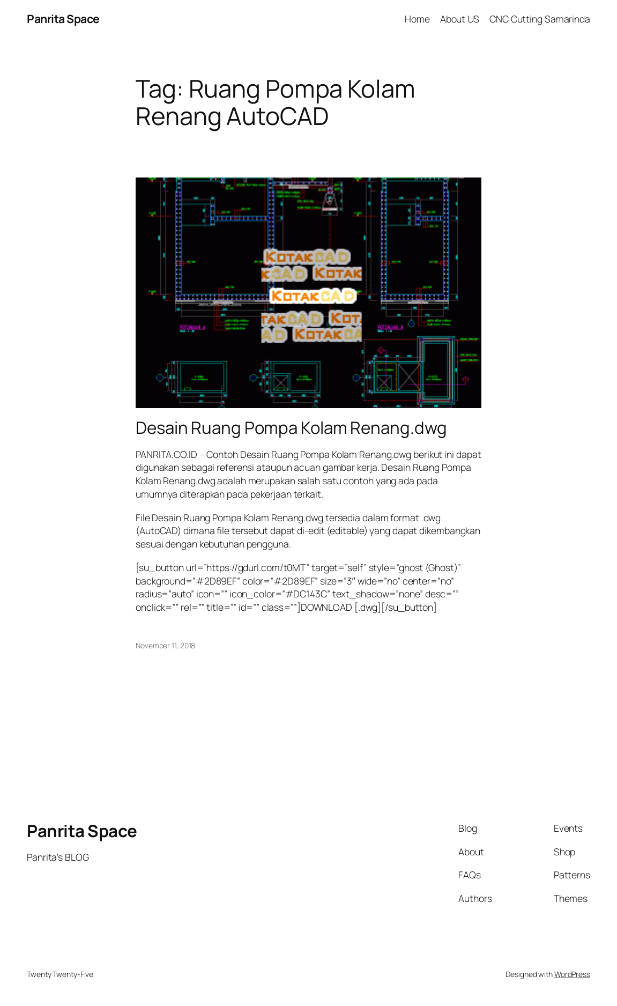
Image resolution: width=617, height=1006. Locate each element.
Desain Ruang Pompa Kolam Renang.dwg (291, 427)
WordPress (572, 974)
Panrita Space (63, 18)
